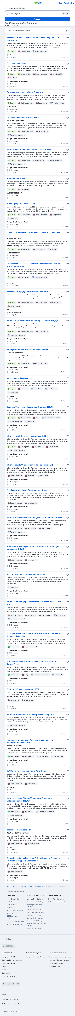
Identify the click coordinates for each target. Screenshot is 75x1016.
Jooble (14, 1012)
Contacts (5, 967)
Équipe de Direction (8, 963)
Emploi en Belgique (8, 976)
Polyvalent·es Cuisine (16, 63)
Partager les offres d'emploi (35, 957)
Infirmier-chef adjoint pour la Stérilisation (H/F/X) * (29, 149)
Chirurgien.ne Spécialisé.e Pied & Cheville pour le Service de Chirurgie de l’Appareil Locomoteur (33, 859)
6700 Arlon (10, 919)
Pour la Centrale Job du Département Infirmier (27, 490)
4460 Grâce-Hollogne (14, 899)
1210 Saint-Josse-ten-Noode (16, 922)
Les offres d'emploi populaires (60, 957)
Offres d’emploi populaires (56, 899)
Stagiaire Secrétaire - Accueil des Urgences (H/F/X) (30, 407)
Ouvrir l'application (66, 3)
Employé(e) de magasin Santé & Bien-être (25, 92)
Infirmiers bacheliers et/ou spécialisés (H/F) (26, 436)
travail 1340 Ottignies (34, 928)
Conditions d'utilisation (10, 999)
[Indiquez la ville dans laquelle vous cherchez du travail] (37, 13)
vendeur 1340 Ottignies (35, 918)
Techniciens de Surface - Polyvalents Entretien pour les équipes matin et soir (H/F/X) (32, 741)
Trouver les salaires (56, 963)
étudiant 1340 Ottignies (35, 899)
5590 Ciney (10, 902)
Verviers (9, 907)
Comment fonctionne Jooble (12, 960)
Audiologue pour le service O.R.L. (21, 204)
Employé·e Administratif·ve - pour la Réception (27, 350)
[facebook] (4, 984)
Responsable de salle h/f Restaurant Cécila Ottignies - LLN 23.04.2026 (33, 39)
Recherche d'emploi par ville (57, 902)
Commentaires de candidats (59, 960)
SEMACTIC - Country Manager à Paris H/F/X (26, 771)
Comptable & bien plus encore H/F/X (23, 689)
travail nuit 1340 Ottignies (35, 921)
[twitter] (13, 984)
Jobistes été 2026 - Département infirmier (26, 574)
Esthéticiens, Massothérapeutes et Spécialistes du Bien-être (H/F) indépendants (34, 265)
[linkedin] (18, 984)
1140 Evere (10, 913)
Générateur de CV (55, 967)
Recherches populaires (16, 892)
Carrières (5, 970)
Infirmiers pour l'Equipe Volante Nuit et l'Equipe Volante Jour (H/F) (34, 603)
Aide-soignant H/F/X (16, 178)
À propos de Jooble (9, 957)
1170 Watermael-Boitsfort (15, 924)
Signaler (64, 57)
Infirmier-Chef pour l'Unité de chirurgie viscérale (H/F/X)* (32, 321)
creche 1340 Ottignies (34, 915)
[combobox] (6, 994)
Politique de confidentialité (11, 1004)
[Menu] (3, 3)
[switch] (66, 31)
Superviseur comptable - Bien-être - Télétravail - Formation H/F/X (33, 234)
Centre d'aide (6, 973)
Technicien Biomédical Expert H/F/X (23, 117)
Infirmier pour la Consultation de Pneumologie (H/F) (30, 465)
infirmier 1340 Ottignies (35, 909)
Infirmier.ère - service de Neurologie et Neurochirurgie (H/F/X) (34, 517)
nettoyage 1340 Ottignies (35, 912)
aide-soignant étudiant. (17, 378)
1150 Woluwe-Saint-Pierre (15, 910)
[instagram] (9, 984)
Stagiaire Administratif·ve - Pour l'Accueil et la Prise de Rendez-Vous (31, 662)
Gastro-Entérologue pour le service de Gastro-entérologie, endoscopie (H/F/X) (33, 547)
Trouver (37, 19)
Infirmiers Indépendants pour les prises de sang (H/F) (30, 715)
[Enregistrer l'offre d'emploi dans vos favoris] (67, 38)
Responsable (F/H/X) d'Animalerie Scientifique (27, 292)
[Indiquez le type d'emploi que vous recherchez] (37, 8)
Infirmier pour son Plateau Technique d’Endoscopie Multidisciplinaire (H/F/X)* (30, 799)
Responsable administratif (19, 830)
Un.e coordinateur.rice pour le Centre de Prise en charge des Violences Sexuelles (34, 634)
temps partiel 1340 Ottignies (36, 902)
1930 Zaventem (12, 916)
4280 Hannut (11, 905)
